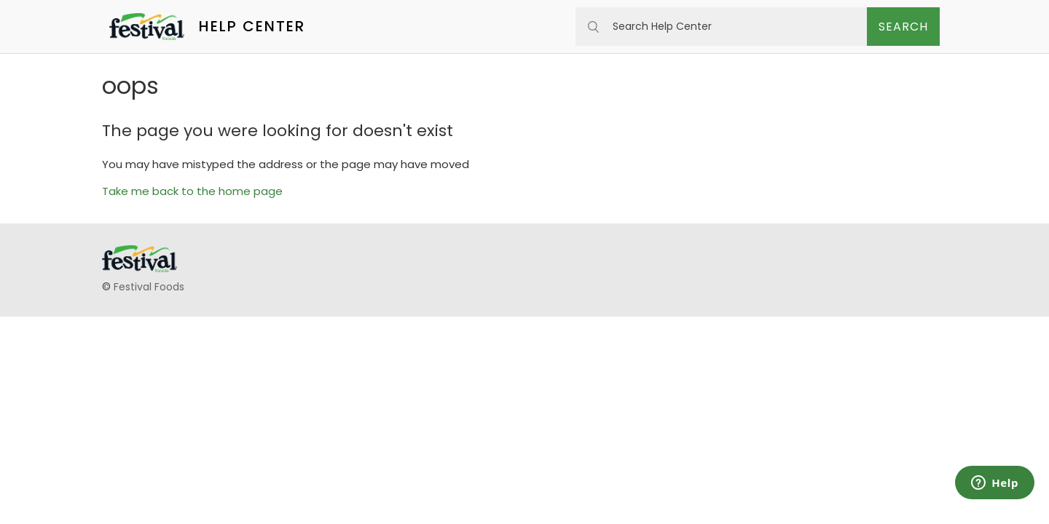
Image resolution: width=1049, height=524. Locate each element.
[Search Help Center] (721, 26)
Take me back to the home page (192, 191)
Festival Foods (149, 286)
